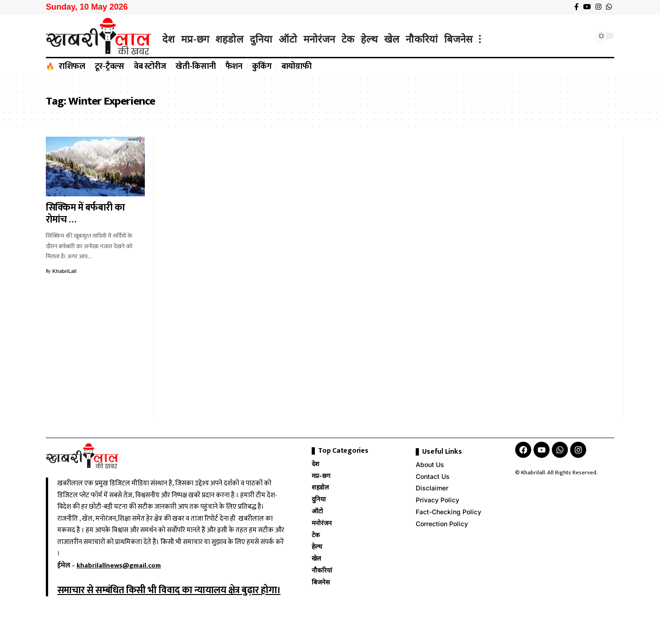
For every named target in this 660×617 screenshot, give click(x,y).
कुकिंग (262, 66)
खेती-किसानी (196, 66)
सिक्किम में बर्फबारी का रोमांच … (85, 214)
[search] (584, 35)
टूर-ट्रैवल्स (110, 66)
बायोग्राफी (296, 66)
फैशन (234, 66)
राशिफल (72, 66)
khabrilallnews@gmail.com (119, 565)
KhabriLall (64, 271)
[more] (480, 39)
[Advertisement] (212, 278)
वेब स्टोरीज (150, 66)
